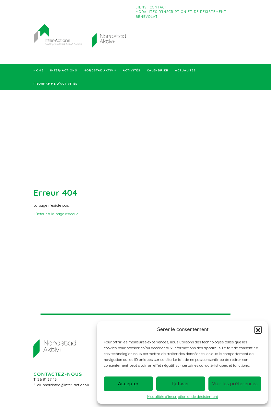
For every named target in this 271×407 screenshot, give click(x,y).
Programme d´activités (55, 83)
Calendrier (158, 70)
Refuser (180, 383)
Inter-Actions (63, 70)
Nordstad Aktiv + (100, 70)
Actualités (185, 70)
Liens (141, 7)
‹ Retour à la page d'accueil (56, 213)
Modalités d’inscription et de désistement (182, 396)
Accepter (128, 383)
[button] (258, 329)
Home (38, 70)
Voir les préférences (235, 383)
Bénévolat (147, 17)
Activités (131, 70)
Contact (158, 7)
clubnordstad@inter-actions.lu (63, 384)
